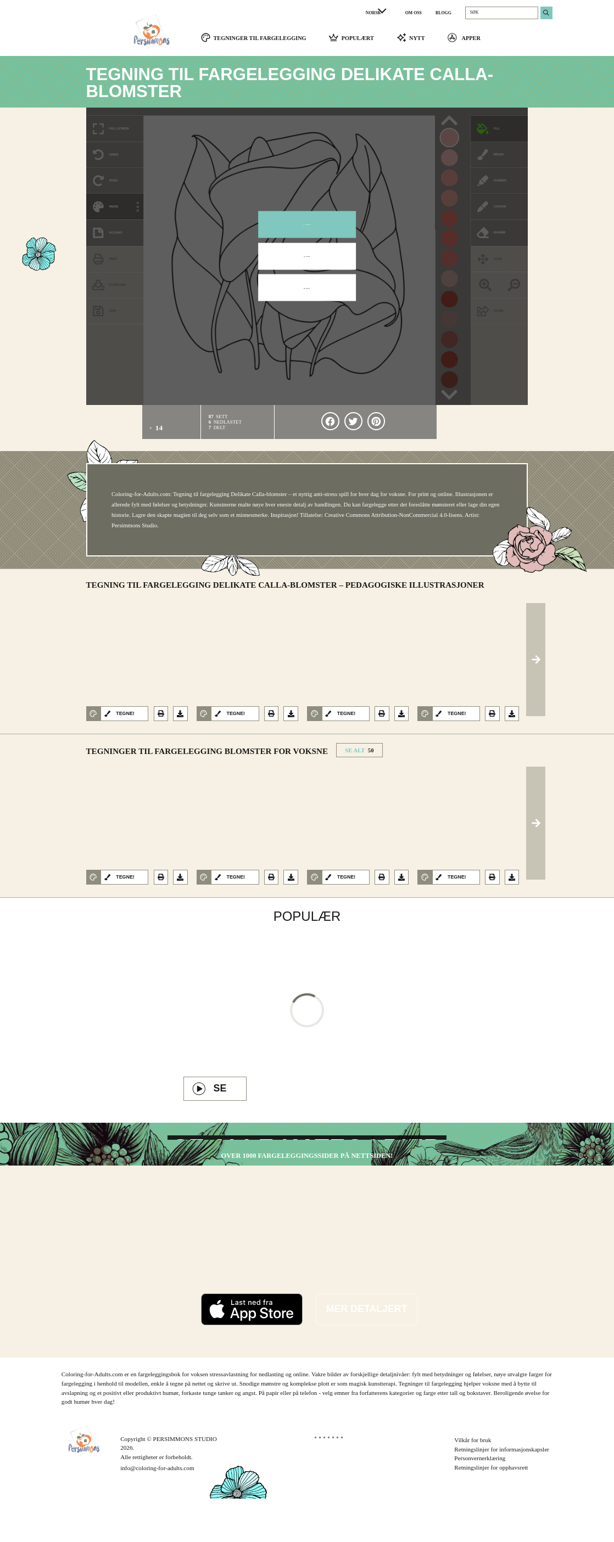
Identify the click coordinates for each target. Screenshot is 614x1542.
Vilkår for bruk (472, 1483)
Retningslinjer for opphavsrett (491, 1510)
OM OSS (413, 12)
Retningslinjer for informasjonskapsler (501, 1492)
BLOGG (443, 12)
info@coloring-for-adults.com (157, 1511)
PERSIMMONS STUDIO (185, 1482)
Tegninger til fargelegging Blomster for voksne (207, 756)
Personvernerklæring (479, 1502)
